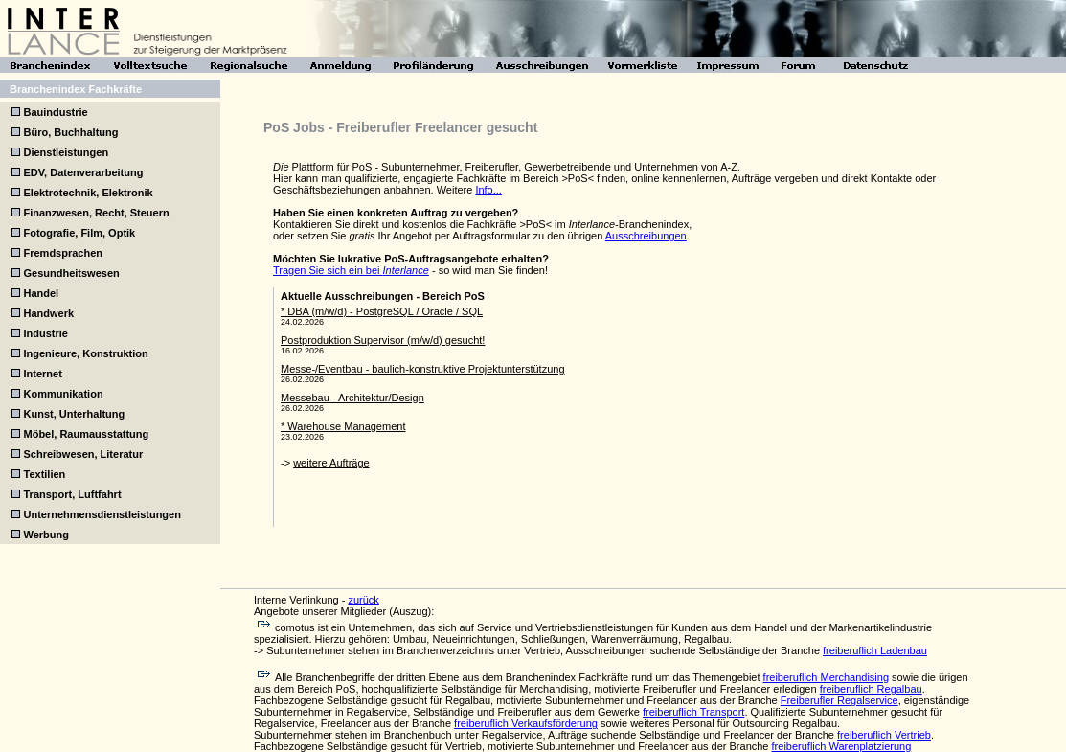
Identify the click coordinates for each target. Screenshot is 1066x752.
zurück (363, 599)
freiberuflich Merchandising (826, 677)
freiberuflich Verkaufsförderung (526, 723)
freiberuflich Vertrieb (884, 735)
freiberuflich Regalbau (871, 689)
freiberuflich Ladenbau (875, 650)
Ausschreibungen (646, 235)
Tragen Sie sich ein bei (351, 270)
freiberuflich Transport (693, 712)
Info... (488, 189)
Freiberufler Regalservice (839, 700)
